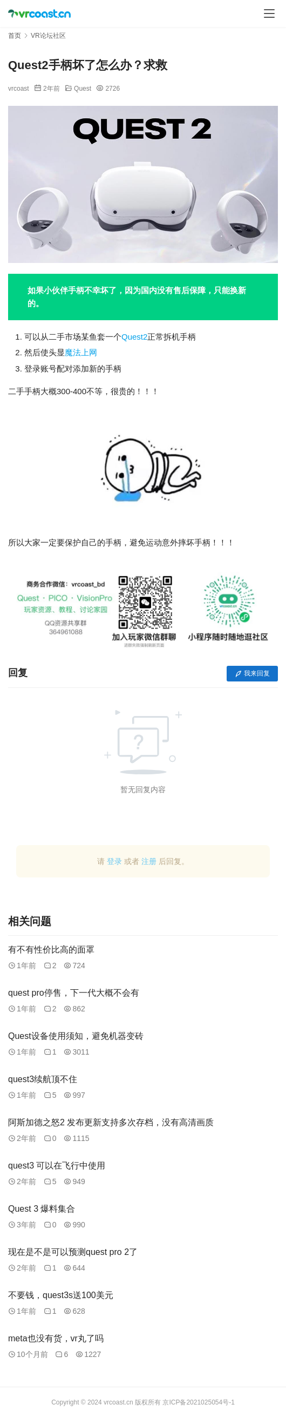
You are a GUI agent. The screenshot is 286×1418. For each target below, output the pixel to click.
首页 (14, 35)
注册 (148, 861)
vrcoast (18, 88)
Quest (82, 88)
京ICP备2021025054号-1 (198, 1402)
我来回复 (252, 673)
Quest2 (134, 336)
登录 (114, 861)
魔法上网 (81, 352)
